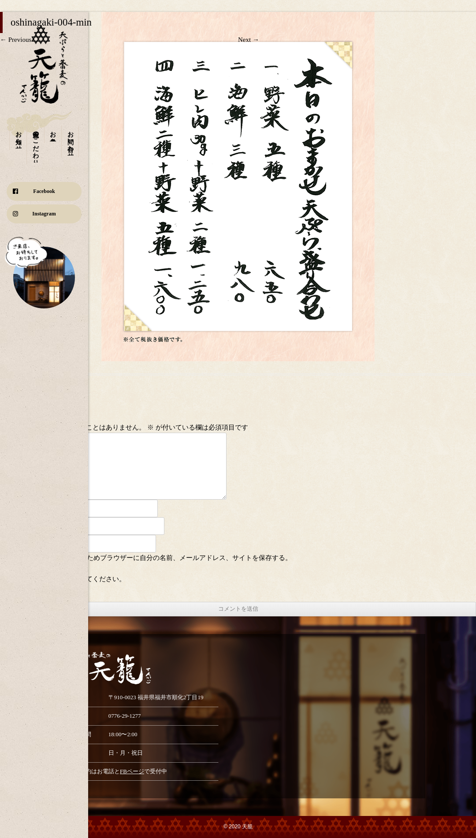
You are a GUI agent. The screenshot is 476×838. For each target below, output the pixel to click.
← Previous (15, 39)
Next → (248, 39)
